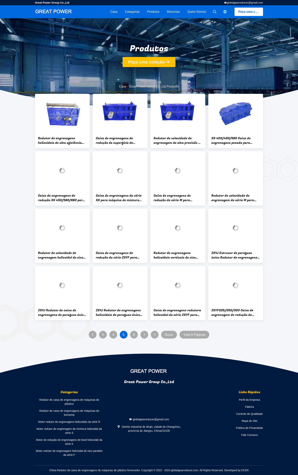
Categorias (132, 11)
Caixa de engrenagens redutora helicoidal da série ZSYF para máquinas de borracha (177, 312)
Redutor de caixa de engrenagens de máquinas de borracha (69, 412)
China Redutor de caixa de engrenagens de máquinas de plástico (87, 470)
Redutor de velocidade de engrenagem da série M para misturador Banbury (232, 197)
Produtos (153, 11)
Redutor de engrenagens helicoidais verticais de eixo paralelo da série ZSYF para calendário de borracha (175, 255)
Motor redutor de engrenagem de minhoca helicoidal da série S (69, 430)
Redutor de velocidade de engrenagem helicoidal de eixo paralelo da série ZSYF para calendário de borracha (60, 255)
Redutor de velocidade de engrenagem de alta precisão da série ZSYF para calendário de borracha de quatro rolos (178, 140)
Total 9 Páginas (194, 335)
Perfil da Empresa (249, 399)
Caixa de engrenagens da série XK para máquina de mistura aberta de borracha (119, 197)
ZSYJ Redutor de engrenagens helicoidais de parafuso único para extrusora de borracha (118, 312)
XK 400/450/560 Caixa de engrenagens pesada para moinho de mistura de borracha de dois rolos (235, 140)
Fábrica (249, 406)
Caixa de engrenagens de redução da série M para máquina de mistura (172, 197)
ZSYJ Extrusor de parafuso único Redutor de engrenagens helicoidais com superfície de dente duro (234, 255)
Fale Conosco (249, 434)
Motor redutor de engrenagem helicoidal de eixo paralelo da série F (69, 452)
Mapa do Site (250, 420)
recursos (173, 11)
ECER (245, 470)
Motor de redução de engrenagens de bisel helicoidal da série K (69, 441)
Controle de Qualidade (249, 413)
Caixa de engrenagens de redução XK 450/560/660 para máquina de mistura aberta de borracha (61, 197)
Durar (169, 335)
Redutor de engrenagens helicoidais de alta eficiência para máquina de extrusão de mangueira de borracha (60, 140)
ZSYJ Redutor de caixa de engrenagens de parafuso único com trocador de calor (61, 312)
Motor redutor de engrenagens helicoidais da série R (69, 421)
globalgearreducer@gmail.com (245, 2)
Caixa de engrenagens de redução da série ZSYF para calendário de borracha (116, 255)
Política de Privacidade (249, 427)
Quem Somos (196, 11)
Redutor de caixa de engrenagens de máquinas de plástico (69, 401)
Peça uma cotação (250, 11)
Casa (113, 11)
